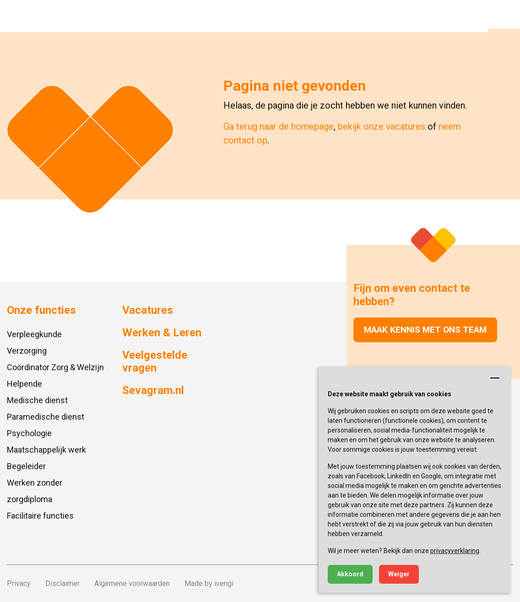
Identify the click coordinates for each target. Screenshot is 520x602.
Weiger (399, 574)
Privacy (19, 583)
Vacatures (147, 310)
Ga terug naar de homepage (278, 126)
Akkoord (350, 574)
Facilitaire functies (40, 515)
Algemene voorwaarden (132, 583)
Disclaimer (62, 583)
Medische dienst (37, 400)
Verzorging (27, 351)
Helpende (24, 384)
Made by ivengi (208, 583)
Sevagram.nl (153, 390)
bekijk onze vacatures (381, 126)
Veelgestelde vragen (154, 362)
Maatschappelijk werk (46, 449)
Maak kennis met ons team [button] (425, 329)
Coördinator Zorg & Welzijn (55, 367)
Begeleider (26, 466)
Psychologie (29, 433)
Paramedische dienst (45, 416)
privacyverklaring (454, 550)
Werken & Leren (161, 332)
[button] (504, 16)
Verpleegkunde (34, 334)
